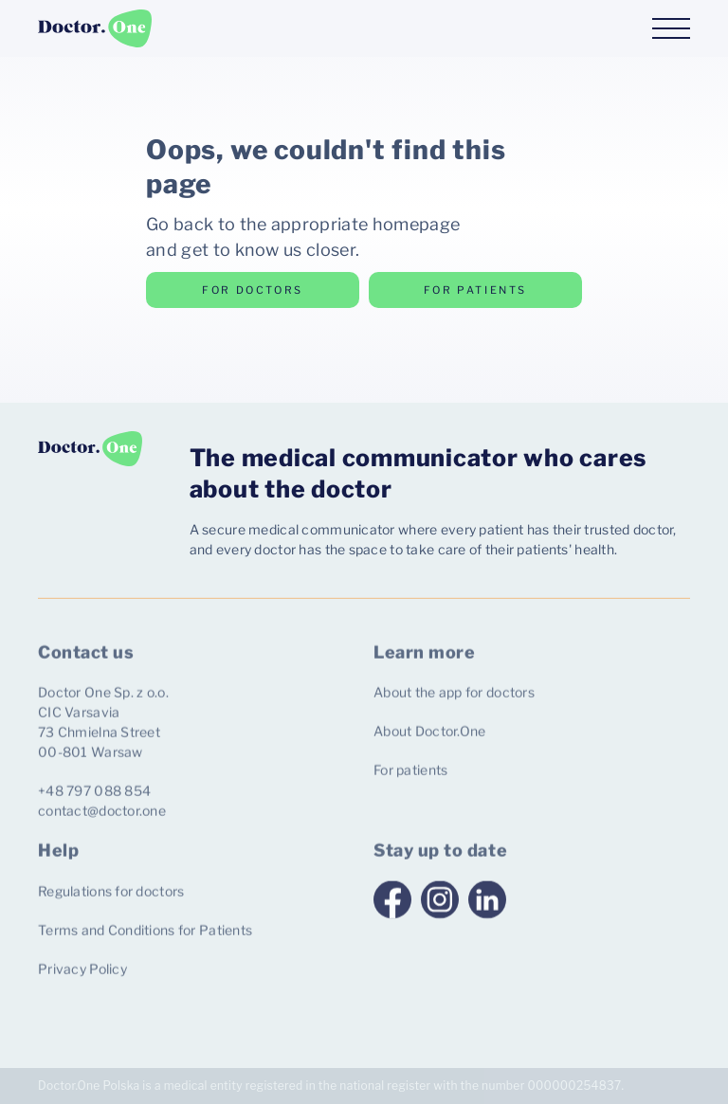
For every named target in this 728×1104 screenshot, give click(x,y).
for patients (475, 290)
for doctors (252, 290)
